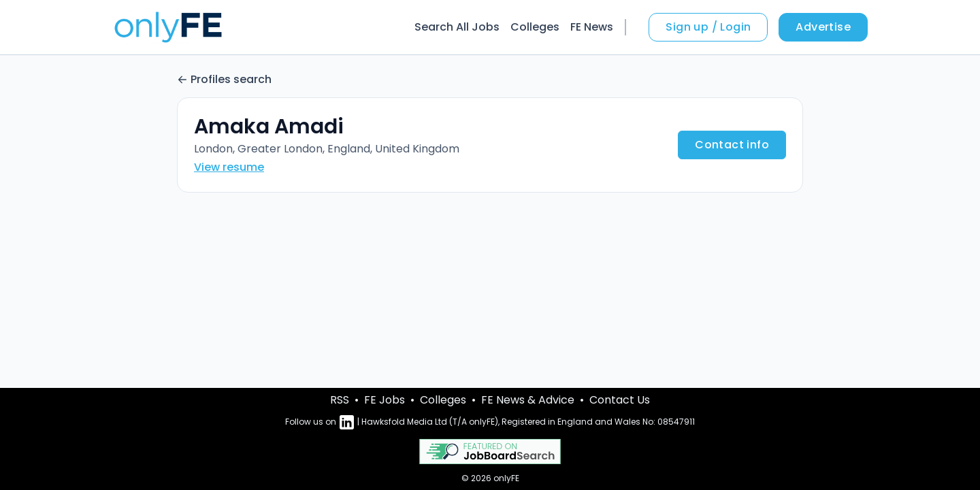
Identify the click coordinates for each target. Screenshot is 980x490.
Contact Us (619, 400)
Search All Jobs (457, 27)
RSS (339, 400)
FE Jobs (384, 400)
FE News (591, 27)
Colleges (534, 27)
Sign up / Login (708, 27)
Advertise (823, 27)
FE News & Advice (527, 400)
